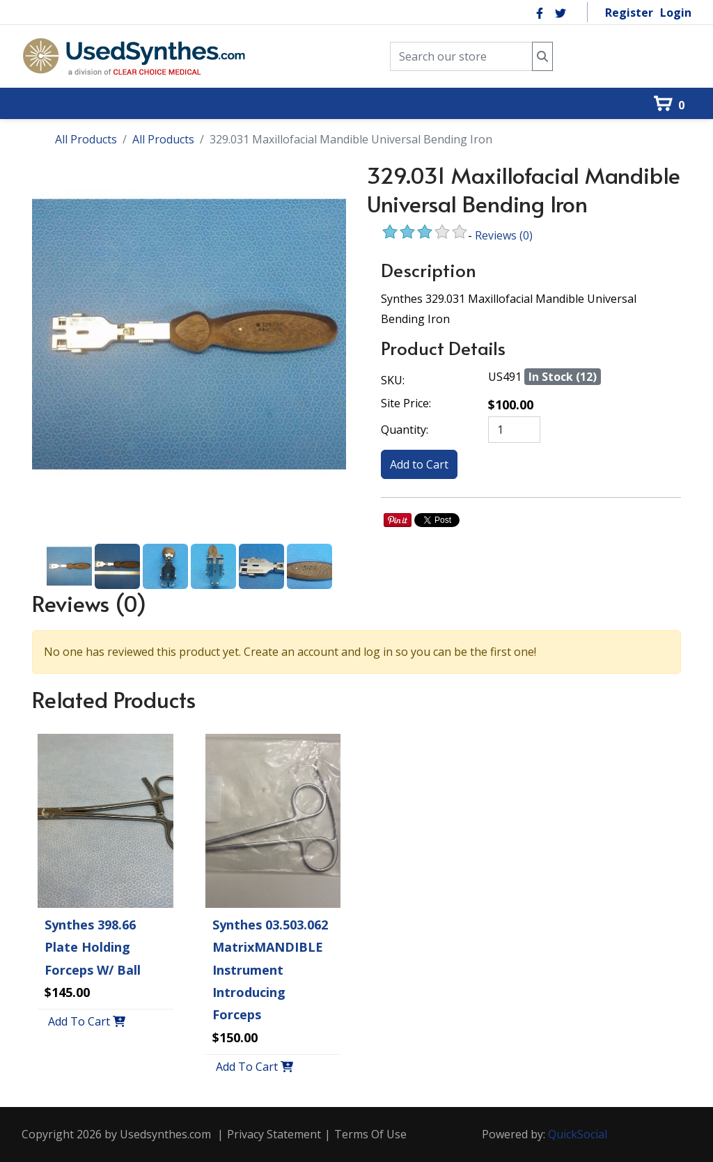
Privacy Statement (274, 1134)
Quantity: (404, 429)
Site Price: (406, 403)
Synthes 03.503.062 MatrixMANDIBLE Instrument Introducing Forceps (270, 969)
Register (629, 12)
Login (675, 12)
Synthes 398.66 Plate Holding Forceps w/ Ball (93, 947)
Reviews (504, 235)
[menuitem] (42, 79)
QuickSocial (577, 1134)
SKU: (393, 380)
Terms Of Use (370, 1134)
